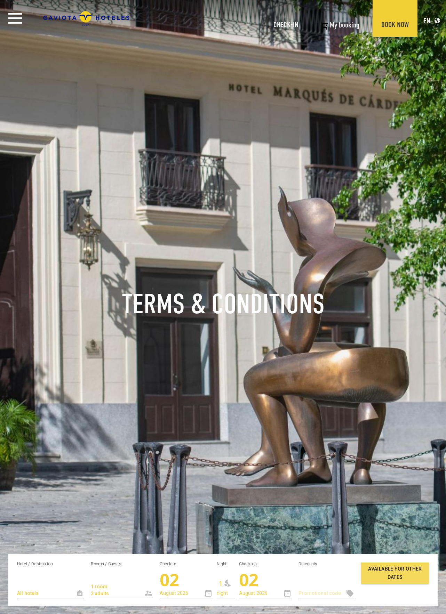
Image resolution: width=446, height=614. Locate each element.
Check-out (248, 563)
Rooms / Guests (106, 563)
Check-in (168, 563)
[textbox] (50, 593)
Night (221, 563)
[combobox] (122, 583)
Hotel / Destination (35, 563)
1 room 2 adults (116, 586)
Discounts (307, 563)
